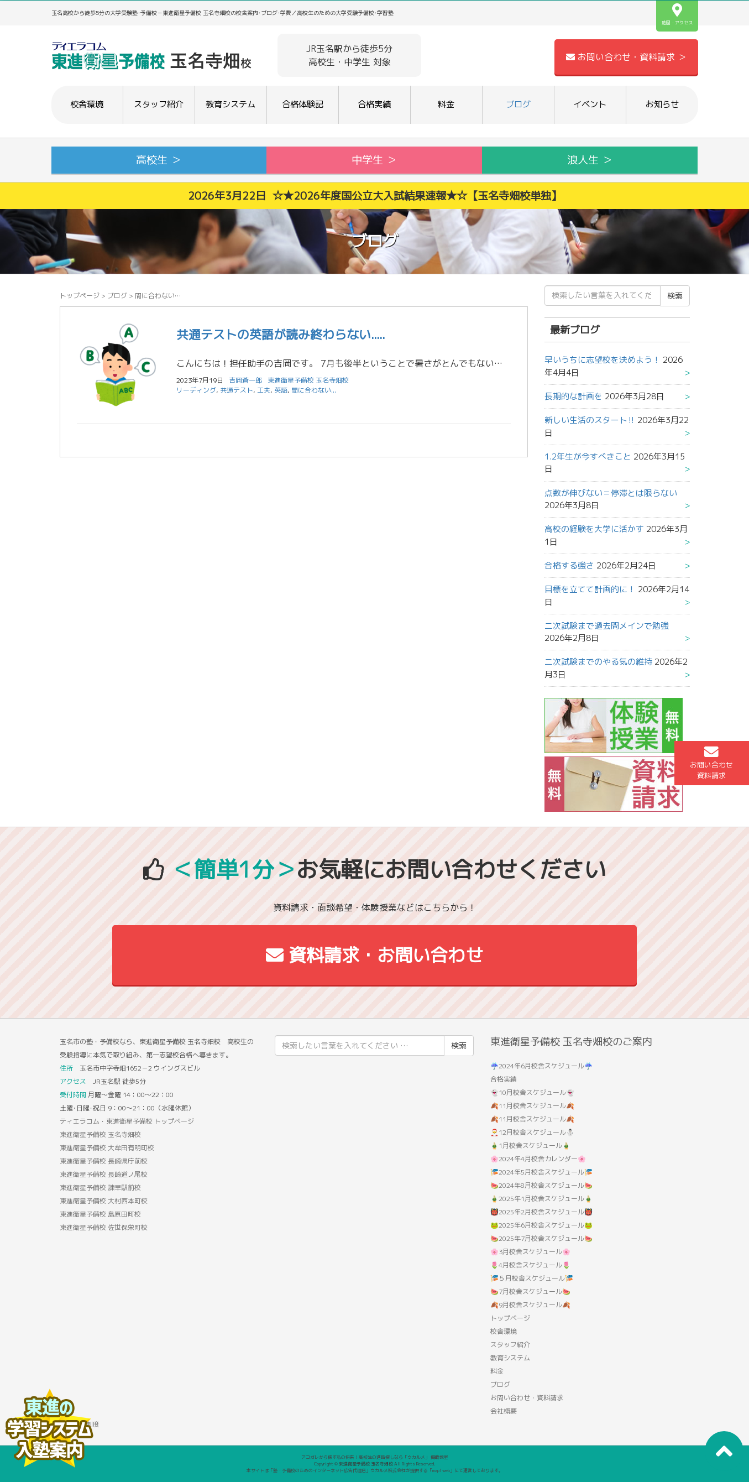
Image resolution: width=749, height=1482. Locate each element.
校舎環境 (86, 104)
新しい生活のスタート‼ (589, 420)
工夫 (263, 390)
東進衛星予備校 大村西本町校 (104, 1201)
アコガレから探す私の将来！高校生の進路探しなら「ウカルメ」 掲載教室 (374, 1457)
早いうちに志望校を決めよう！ (602, 360)
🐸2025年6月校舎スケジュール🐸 (541, 1225)
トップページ (79, 295)
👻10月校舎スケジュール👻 (532, 1092)
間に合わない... (313, 390)
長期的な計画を (573, 396)
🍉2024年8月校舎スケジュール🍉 (541, 1185)
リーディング (196, 390)
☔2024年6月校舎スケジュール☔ (541, 1066)
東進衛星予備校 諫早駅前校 (100, 1187)
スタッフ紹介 (159, 104)
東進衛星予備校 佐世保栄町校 (104, 1227)
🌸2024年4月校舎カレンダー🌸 (538, 1158)
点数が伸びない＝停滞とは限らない (610, 493)
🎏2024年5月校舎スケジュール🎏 (541, 1172)
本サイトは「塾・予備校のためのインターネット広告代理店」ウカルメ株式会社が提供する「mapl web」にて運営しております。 (375, 1470)
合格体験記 (302, 104)
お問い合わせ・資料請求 (526, 1397)
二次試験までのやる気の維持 (598, 661)
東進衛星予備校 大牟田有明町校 (107, 1147)
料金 (446, 104)
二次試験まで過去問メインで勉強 (606, 626)
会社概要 (503, 1411)
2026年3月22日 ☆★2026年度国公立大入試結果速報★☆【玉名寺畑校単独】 (375, 195)
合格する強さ (569, 565)
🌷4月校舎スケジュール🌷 (530, 1265)
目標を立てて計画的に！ (590, 589)
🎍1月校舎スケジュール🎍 (530, 1145)
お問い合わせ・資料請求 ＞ (626, 57)
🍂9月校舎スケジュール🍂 (530, 1304)
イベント (589, 104)
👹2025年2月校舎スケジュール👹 (541, 1212)
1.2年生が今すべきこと (587, 456)
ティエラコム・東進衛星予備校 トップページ (127, 1121)
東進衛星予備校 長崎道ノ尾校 (104, 1174)
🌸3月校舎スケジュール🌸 (530, 1251)
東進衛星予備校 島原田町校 (100, 1214)
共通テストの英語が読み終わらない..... (280, 334)
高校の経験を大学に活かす (594, 529)
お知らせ (662, 104)
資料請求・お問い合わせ (374, 955)
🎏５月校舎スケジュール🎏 (531, 1278)
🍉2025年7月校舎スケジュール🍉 (541, 1238)
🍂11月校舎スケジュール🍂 (532, 1105)
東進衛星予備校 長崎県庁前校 (104, 1161)
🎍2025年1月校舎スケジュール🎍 (541, 1198)
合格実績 (374, 104)
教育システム (230, 104)
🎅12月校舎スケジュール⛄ (532, 1132)
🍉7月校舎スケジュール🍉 (530, 1291)
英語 (280, 390)
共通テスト (236, 390)
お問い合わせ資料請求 (711, 762)
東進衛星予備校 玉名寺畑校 (308, 380)
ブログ (518, 104)
